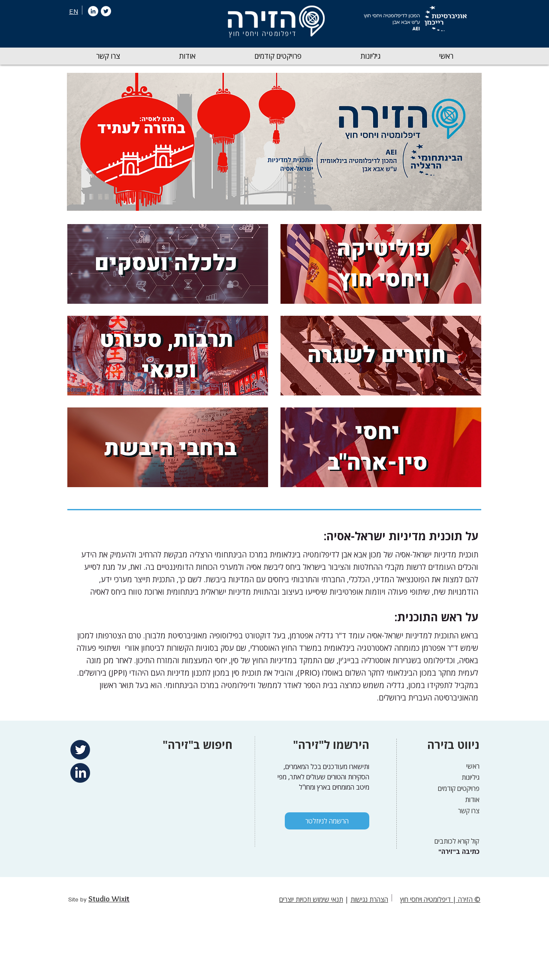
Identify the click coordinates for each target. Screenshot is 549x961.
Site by (78, 900)
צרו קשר (469, 810)
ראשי (473, 766)
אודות (472, 799)
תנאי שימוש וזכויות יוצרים (311, 899)
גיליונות (471, 777)
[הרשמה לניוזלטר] (327, 820)
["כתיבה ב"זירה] (458, 851)
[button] (370, 56)
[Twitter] (106, 11)
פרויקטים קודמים (459, 788)
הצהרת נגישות (369, 899)
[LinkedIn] (93, 11)
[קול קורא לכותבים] (454, 841)
